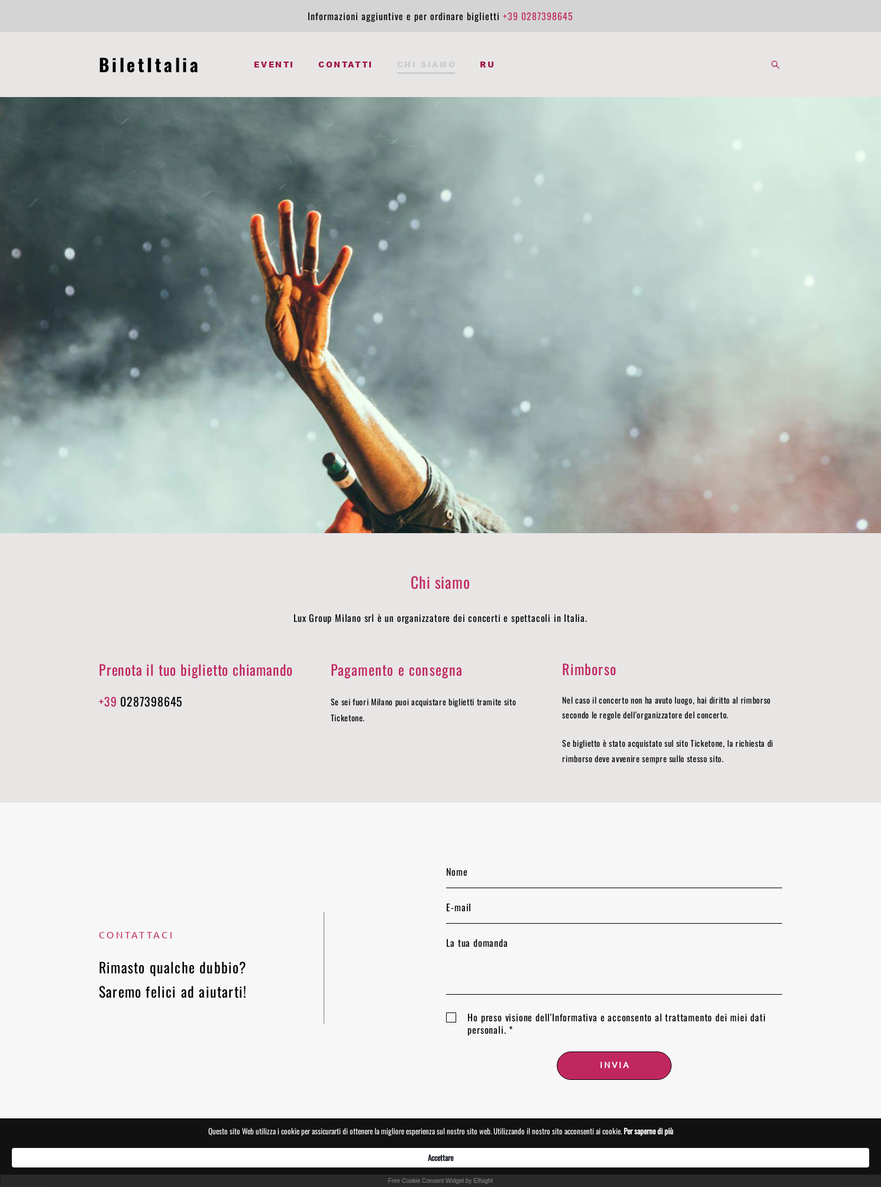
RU (487, 64)
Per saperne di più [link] (615, 1157)
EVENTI (274, 64)
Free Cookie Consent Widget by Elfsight (440, 1181)
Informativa (575, 1017)
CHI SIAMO (426, 64)
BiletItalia (150, 64)
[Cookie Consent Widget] (440, 1163)
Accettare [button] (682, 1157)
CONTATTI (345, 64)
